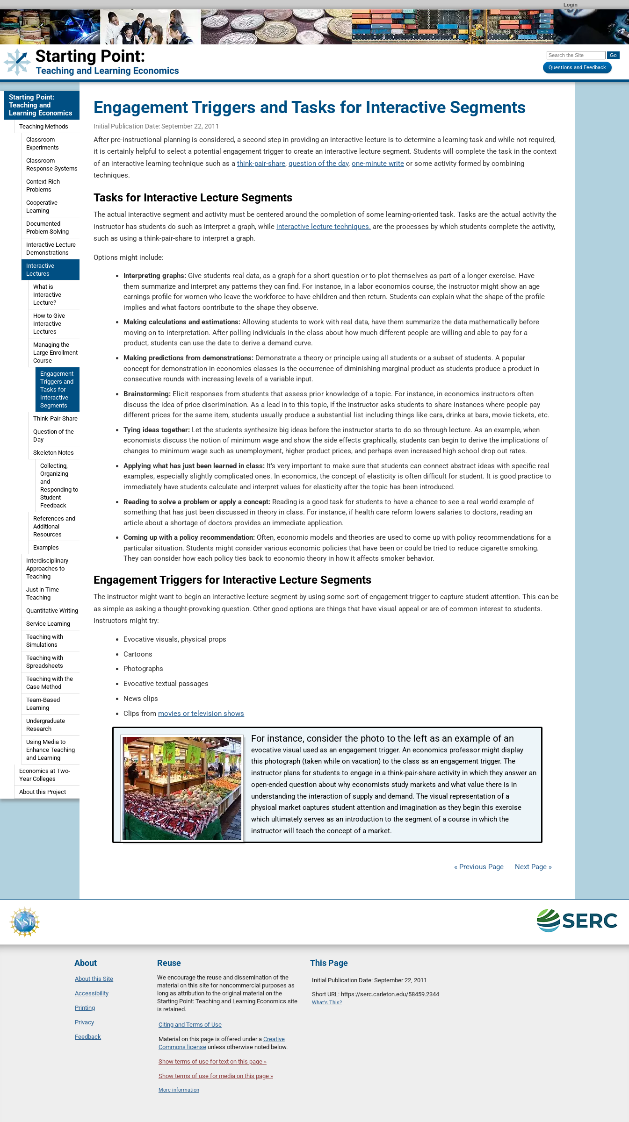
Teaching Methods (43, 126)
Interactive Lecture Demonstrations (51, 248)
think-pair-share (261, 163)
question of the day (318, 163)
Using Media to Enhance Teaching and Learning (50, 749)
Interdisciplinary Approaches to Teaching (47, 568)
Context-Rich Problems (43, 185)
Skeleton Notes (53, 452)
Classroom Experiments (42, 143)
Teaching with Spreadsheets (44, 661)
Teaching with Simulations (44, 640)
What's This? (327, 1003)
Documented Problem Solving (47, 227)
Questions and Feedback (577, 67)
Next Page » (532, 867)
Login (571, 4)
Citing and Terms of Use (190, 1024)
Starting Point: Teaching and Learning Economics (40, 105)
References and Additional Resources (54, 526)
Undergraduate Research (45, 724)
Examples (46, 547)
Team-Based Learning (43, 703)
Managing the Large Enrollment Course (55, 352)
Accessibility (91, 993)
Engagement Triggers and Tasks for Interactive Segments (56, 389)
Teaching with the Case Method (49, 682)
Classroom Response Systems (52, 164)
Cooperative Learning (42, 206)
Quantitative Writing (52, 610)
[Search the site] (576, 55)
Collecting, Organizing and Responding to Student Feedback (59, 485)
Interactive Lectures (40, 269)
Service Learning (48, 623)
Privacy (84, 1022)
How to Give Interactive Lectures (49, 323)
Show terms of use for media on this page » (216, 1075)
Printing (85, 1007)
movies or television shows (201, 713)
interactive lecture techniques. (323, 226)
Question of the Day (53, 435)
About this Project (42, 791)
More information (179, 1090)
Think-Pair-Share (55, 418)
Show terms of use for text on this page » (213, 1061)
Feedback (88, 1036)
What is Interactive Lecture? (47, 294)
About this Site (94, 978)
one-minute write (378, 163)
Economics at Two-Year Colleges (44, 774)
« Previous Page (479, 867)
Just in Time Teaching (42, 593)
